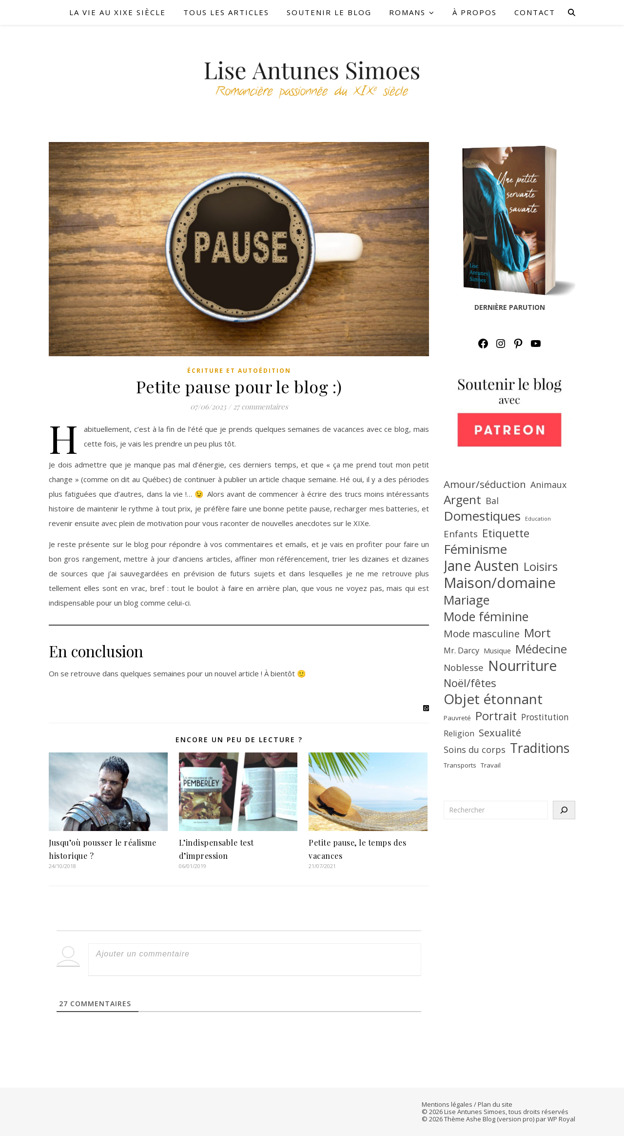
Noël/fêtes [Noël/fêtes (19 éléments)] (470, 682)
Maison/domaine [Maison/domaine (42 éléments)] (500, 582)
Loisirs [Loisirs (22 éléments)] (541, 566)
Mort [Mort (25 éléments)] (537, 633)
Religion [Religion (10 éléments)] (459, 733)
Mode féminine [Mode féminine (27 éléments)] (486, 616)
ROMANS (407, 12)
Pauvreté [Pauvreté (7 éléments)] (457, 717)
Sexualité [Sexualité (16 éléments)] (500, 732)
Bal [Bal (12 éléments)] (492, 501)
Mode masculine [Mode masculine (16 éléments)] (482, 633)
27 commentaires (260, 406)
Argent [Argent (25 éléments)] (462, 499)
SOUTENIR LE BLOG (329, 12)
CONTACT (534, 12)
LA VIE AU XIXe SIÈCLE (117, 12)
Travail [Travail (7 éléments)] (491, 765)
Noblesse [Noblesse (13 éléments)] (464, 667)
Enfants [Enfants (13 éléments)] (461, 533)
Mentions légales (447, 1104)
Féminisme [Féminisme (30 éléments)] (475, 549)
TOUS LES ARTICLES (226, 12)
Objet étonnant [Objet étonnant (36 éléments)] (493, 698)
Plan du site (495, 1104)
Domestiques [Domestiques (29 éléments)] (482, 515)
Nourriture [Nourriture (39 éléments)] (522, 665)
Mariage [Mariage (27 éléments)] (466, 599)
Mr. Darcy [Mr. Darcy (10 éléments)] (461, 650)
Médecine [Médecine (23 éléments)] (541, 649)
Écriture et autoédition (239, 370)
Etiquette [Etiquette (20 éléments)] (505, 533)
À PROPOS (474, 12)
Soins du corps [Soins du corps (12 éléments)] (475, 749)
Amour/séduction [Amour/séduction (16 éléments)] (485, 484)
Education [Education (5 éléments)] (538, 518)
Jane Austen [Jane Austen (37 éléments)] (481, 565)
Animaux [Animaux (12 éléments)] (548, 484)
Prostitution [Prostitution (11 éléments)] (545, 717)
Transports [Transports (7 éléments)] (460, 765)
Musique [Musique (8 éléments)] (497, 650)
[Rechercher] (564, 810)
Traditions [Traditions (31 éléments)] (539, 748)
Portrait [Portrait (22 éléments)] (496, 716)
